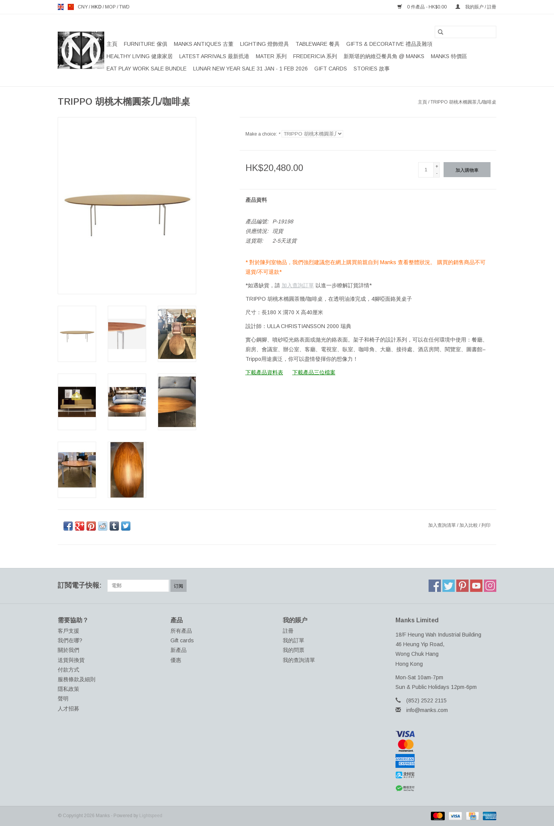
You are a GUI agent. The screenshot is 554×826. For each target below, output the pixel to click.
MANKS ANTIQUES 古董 (204, 44)
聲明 (63, 698)
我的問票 (293, 650)
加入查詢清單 (442, 525)
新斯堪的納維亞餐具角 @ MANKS (384, 56)
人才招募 (68, 708)
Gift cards (330, 68)
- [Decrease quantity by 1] (436, 173)
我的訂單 (293, 640)
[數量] (426, 170)
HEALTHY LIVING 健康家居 (140, 56)
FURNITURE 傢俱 (145, 44)
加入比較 (469, 525)
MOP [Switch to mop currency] (111, 7)
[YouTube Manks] (476, 586)
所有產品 (181, 631)
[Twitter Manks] (448, 586)
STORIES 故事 (372, 68)
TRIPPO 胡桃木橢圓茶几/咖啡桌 (463, 102)
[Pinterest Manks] (462, 586)
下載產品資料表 (264, 372)
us (71, 7)
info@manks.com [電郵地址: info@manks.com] (427, 710)
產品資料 (256, 200)
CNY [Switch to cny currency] (83, 7)
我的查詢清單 (299, 660)
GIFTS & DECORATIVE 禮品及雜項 (389, 44)
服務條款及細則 (76, 679)
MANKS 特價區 (449, 56)
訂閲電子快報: (80, 585)
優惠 (175, 660)
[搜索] (465, 32)
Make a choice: (262, 134)
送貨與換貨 (71, 660)
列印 (486, 525)
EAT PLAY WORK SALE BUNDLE (147, 68)
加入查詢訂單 (298, 285)
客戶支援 (68, 631)
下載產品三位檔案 (313, 372)
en (61, 7)
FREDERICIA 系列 (315, 56)
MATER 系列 (271, 56)
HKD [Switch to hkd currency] (97, 7)
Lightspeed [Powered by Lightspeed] (150, 815)
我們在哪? (70, 640)
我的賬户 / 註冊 (476, 7)
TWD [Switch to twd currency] (124, 7)
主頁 (112, 44)
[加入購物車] (467, 169)
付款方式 (68, 670)
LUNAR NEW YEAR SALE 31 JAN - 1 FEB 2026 (250, 68)
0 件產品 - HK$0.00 (422, 7)
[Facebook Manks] (435, 586)
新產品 (178, 650)
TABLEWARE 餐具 (317, 44)
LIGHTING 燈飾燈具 (264, 44)
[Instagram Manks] (490, 586)
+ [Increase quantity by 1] (437, 166)
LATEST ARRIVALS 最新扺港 (214, 56)
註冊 (288, 631)
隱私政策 (68, 689)
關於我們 (68, 650)
